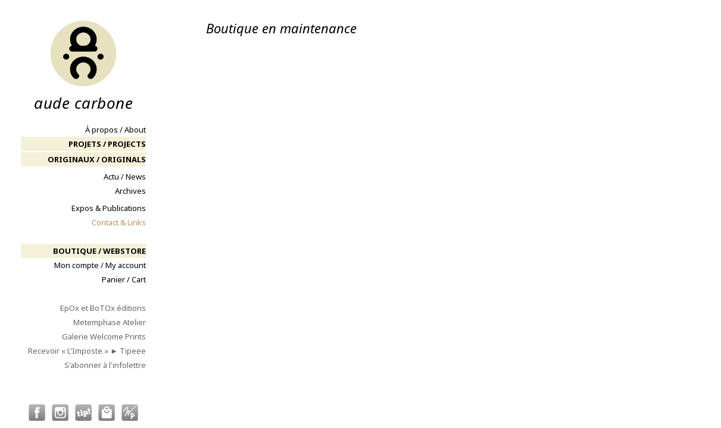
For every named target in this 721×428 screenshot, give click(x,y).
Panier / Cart (124, 279)
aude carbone (83, 66)
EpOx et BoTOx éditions (103, 308)
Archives (130, 190)
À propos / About (115, 129)
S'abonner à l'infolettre (105, 365)
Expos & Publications (108, 208)
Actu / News (125, 176)
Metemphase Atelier (109, 322)
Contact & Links (119, 222)
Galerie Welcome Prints (104, 336)
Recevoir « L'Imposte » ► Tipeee (87, 350)
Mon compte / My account (100, 265)
